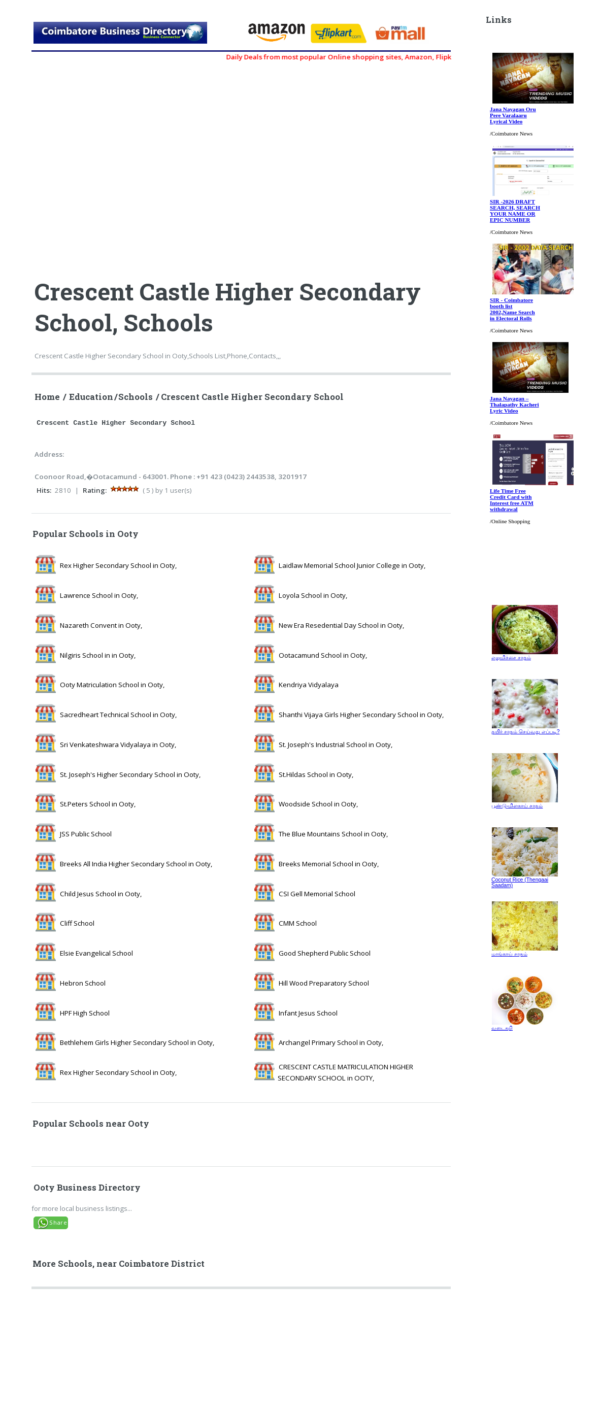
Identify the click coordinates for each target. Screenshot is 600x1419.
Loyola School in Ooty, (313, 595)
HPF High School (85, 1013)
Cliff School (77, 923)
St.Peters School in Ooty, (98, 803)
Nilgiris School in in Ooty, (98, 655)
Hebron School (83, 983)
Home (47, 396)
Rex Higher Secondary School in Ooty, (118, 565)
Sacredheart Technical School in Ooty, (118, 714)
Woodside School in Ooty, (318, 803)
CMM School (298, 923)
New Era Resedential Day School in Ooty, (341, 625)
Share (58, 1222)
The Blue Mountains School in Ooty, (333, 833)
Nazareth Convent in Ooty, (101, 625)
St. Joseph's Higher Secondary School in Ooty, (130, 774)
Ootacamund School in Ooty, (323, 655)
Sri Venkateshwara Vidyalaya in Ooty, (118, 744)
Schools (135, 396)
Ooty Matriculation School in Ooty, (112, 684)
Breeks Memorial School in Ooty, (329, 863)
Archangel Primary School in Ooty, (331, 1042)
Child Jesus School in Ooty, (101, 893)
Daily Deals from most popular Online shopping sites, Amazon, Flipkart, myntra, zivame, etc (386, 56)
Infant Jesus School (308, 1013)
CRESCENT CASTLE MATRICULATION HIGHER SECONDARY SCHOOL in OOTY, (345, 1072)
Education (91, 396)
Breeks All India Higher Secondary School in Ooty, (136, 863)
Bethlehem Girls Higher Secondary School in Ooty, (137, 1042)
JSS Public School (86, 833)
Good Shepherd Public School (325, 953)
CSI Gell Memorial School (317, 893)
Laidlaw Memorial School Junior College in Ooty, (352, 565)
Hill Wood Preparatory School (324, 983)
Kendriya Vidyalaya (309, 684)
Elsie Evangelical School (96, 953)
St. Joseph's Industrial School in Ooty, (335, 744)
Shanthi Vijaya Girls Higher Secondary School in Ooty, (361, 714)
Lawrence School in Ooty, (99, 595)
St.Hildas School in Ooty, (316, 774)
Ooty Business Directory (87, 1187)
